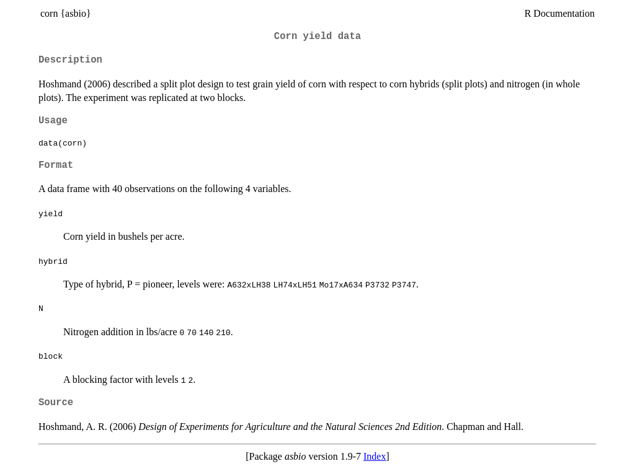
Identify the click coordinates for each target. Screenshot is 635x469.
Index (374, 456)
